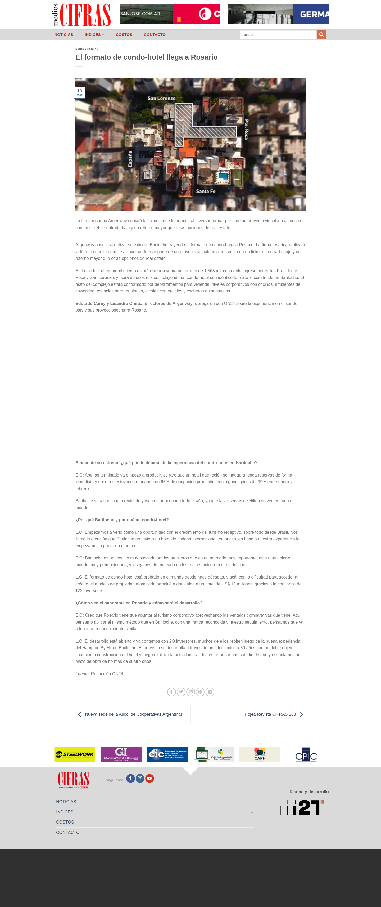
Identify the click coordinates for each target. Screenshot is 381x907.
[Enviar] (321, 34)
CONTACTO (155, 35)
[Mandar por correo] (190, 692)
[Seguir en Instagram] (140, 778)
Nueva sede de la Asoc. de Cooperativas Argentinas (129, 714)
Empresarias (87, 49)
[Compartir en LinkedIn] (210, 692)
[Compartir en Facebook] (171, 692)
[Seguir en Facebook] (130, 778)
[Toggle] (252, 812)
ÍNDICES (94, 34)
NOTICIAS (64, 35)
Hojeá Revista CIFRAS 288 (275, 714)
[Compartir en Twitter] (181, 692)
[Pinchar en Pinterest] (200, 692)
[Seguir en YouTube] (149, 778)
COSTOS (124, 35)
